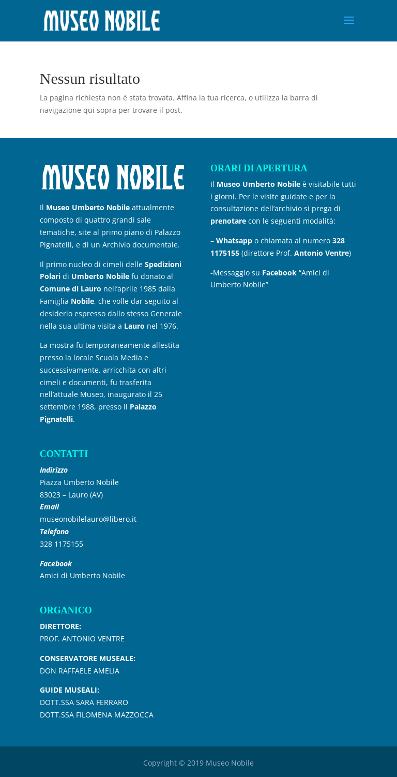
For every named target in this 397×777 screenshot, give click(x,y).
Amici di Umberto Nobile (82, 575)
